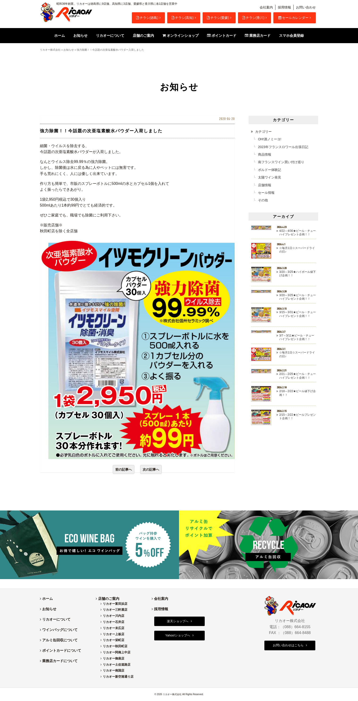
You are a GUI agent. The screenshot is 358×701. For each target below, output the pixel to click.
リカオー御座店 (113, 658)
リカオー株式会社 (50, 49)
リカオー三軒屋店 (115, 609)
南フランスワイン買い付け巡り (281, 162)
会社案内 (266, 7)
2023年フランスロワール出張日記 (283, 147)
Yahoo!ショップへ (177, 635)
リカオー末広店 (113, 628)
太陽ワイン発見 (269, 177)
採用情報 (284, 7)
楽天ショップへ (177, 621)
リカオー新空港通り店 (118, 676)
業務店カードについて (60, 661)
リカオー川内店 (113, 616)
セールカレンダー (293, 18)
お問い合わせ (306, 7)
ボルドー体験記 (269, 170)
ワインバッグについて (60, 630)
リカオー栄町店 (113, 640)
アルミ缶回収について (60, 640)
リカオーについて (56, 619)
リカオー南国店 (113, 670)
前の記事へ (123, 469)
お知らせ (68, 49)
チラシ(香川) (253, 18)
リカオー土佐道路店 (116, 664)
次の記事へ (151, 469)
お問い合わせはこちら (288, 645)
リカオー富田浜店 (115, 604)
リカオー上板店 (113, 634)
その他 (263, 200)
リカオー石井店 (113, 622)
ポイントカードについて (61, 650)
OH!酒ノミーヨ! (269, 139)
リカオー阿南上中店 (116, 652)
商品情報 (264, 154)
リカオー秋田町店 (115, 646)
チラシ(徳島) (147, 18)
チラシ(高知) (182, 18)
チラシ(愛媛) (218, 18)
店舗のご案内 (108, 599)
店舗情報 (264, 185)
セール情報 (266, 193)
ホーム (47, 599)
